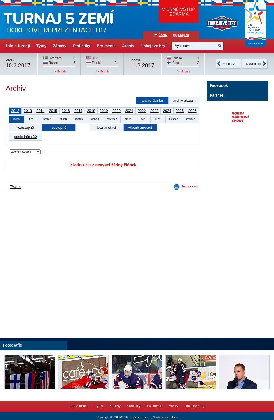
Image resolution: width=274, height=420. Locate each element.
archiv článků (152, 100)
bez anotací (106, 127)
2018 (91, 111)
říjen (157, 119)
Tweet (15, 187)
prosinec (190, 119)
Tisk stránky (189, 186)
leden (16, 119)
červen (95, 119)
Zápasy (59, 46)
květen (79, 119)
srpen (128, 119)
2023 (154, 111)
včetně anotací (140, 127)
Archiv (128, 46)
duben (63, 119)
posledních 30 (25, 137)
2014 (40, 111)
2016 (66, 111)
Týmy (41, 46)
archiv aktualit (184, 100)
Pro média (106, 46)
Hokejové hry (153, 46)
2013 (28, 111)
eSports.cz (136, 417)
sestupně (59, 127)
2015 (53, 111)
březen (47, 119)
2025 (180, 111)
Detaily (61, 71)
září (143, 119)
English (183, 35)
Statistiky (81, 46)
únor (31, 119)
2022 (142, 111)
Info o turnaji (18, 46)
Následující (253, 63)
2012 (15, 111)
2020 (116, 111)
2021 (129, 111)
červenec (112, 119)
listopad (173, 119)
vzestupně (25, 127)
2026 (192, 111)
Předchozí (229, 63)
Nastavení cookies (165, 417)
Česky (163, 35)
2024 (167, 111)
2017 (78, 111)
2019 (104, 111)
